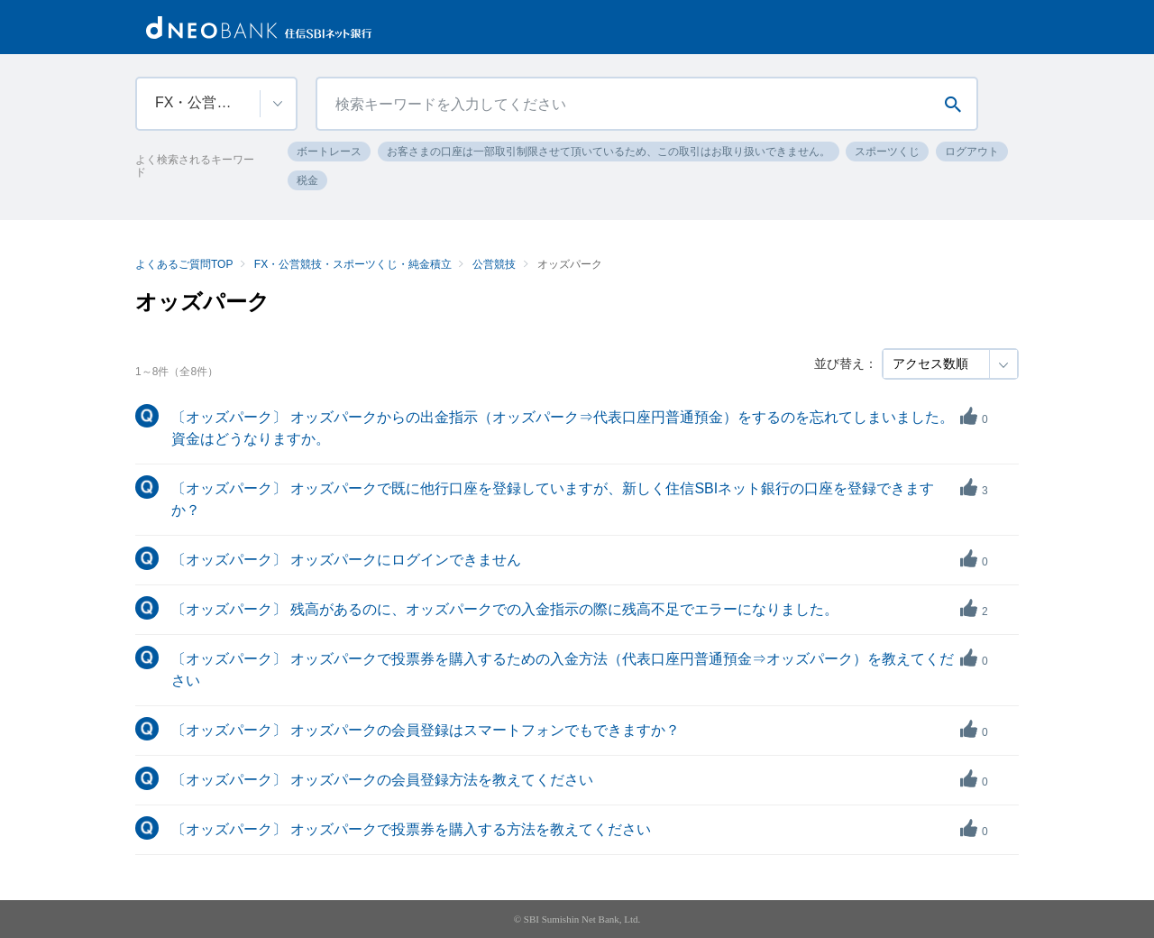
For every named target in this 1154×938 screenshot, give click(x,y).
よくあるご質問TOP (184, 264)
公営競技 (494, 264)
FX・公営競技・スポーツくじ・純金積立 (353, 264)
